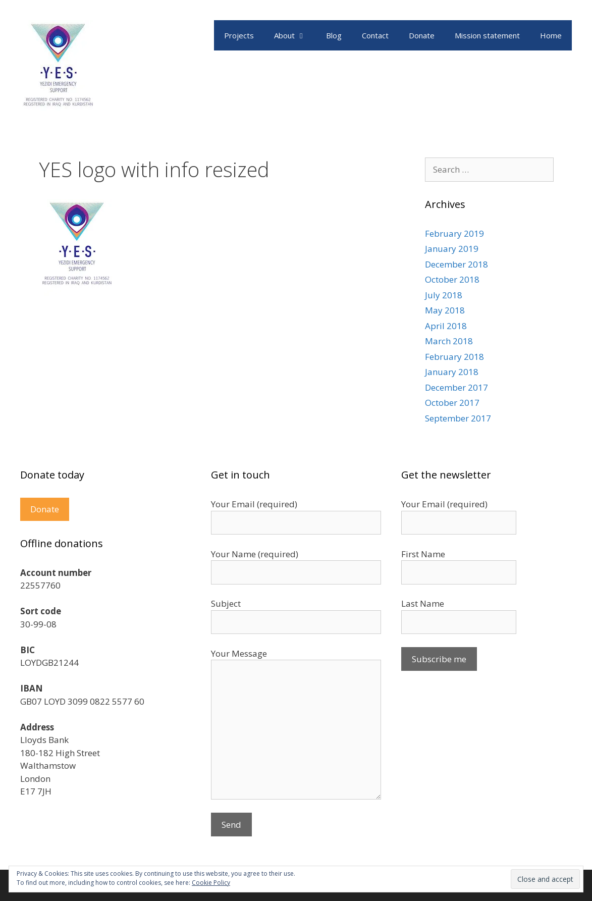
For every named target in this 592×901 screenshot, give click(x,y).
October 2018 (452, 279)
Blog (334, 35)
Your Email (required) (444, 504)
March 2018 (449, 341)
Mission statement (487, 35)
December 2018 (456, 264)
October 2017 (452, 402)
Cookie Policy (211, 882)
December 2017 (456, 387)
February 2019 (454, 233)
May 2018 (445, 310)
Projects (239, 35)
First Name (423, 554)
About (295, 35)
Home (551, 35)
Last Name (422, 603)
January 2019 (451, 248)
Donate (422, 35)
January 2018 (451, 372)
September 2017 (458, 418)
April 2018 (446, 326)
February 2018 (454, 356)
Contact (375, 35)
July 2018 (443, 295)
